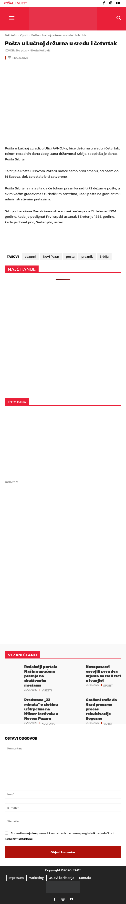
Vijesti (24, 35)
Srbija (104, 256)
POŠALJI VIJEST (15, 3)
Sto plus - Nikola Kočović (32, 50)
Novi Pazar (51, 256)
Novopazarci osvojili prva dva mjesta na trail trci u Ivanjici (103, 674)
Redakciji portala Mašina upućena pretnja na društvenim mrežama (40, 676)
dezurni (30, 256)
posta (70, 256)
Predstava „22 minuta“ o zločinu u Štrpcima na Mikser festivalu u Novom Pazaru (41, 709)
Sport (108, 685)
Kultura (48, 723)
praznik (87, 256)
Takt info (11, 35)
